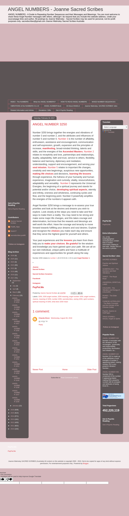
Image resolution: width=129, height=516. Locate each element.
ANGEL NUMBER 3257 (16, 321)
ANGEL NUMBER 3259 (16, 300)
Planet (114, 396)
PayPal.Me (38, 287)
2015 (13, 413)
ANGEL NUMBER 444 (111, 338)
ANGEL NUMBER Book (52, 106)
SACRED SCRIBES (110, 259)
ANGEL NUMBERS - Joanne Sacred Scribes (55, 9)
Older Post (91, 369)
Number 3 (63, 139)
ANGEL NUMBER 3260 (16, 307)
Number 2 (89, 151)
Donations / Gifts (45, 110)
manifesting (48, 148)
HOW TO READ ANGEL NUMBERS (74, 102)
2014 (13, 416)
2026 (13, 255)
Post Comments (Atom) (69, 378)
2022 (13, 268)
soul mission (39, 167)
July (14, 286)
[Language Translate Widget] (115, 127)
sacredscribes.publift (18, 235)
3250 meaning (63, 296)
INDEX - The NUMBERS (19, 102)
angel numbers (89, 296)
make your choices (54, 243)
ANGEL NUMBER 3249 (16, 378)
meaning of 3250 (45, 299)
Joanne (35, 267)
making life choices (43, 173)
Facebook (36, 278)
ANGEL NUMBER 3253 (16, 350)
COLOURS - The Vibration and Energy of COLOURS (111, 290)
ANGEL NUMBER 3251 (16, 364)
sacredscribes (68, 299)
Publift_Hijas (15, 227)
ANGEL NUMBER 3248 (16, 385)
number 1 (53, 258)
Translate (108, 132)
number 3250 (57, 299)
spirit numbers (88, 299)
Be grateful (72, 243)
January (16, 406)
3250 (40, 296)
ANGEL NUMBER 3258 (16, 314)
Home (65, 369)
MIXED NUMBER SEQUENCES (103, 102)
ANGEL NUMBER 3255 (16, 336)
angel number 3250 (76, 296)
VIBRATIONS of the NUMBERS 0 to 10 (25, 106)
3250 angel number (50, 296)
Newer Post (38, 369)
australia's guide (113, 397)
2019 (13, 271)
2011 (13, 426)
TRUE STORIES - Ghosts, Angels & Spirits (111, 318)
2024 (13, 262)
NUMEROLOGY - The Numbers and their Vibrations (111, 271)
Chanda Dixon (44, 318)
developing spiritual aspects (72, 189)
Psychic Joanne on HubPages (109, 312)
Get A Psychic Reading (64, 110)
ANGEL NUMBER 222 (111, 354)
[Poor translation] (9, 479)
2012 (13, 422)
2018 (13, 275)
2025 (13, 259)
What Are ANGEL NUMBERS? (45, 102)
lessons (68, 240)
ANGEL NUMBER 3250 (16, 371)
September (17, 281)
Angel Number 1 (83, 258)
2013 (13, 419)
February (16, 295)
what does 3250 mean (60, 302)
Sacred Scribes (38, 269)
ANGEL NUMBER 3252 (16, 357)
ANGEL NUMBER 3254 (16, 343)
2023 (13, 265)
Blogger (85, 463)
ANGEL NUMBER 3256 (16, 328)
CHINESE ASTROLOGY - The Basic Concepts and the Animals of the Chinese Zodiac (111, 304)
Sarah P (14, 231)
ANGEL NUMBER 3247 (16, 393)
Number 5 (53, 167)
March (15, 292)
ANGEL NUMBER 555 (111, 372)
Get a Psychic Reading (16, 209)
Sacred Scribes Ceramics (42, 274)
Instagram (36, 283)
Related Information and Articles (22, 110)
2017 (13, 278)
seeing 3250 (78, 299)
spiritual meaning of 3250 (42, 302)
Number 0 (65, 183)
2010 (13, 429)
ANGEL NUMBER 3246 (16, 400)
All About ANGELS (73, 106)
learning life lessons (80, 173)
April (14, 289)
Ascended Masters (73, 151)
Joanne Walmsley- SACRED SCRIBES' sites (101, 106)
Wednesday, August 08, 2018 (61, 318)
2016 (13, 410)
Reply (41, 325)
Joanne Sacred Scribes (16, 222)
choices (55, 231)
